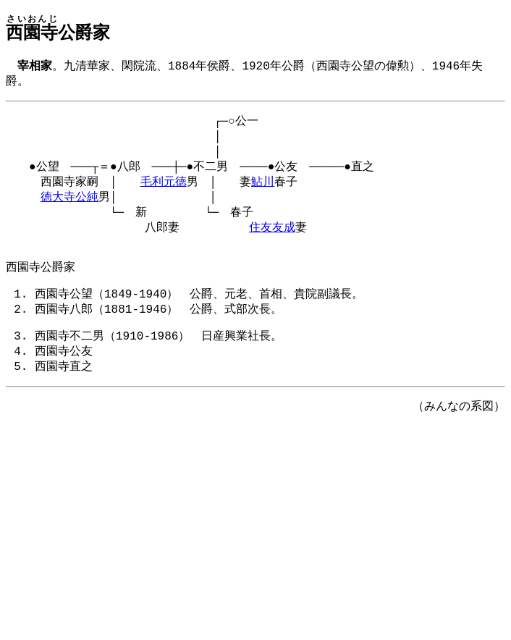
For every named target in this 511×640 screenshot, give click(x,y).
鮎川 (262, 191)
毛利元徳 (163, 191)
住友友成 (272, 241)
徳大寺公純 (69, 208)
